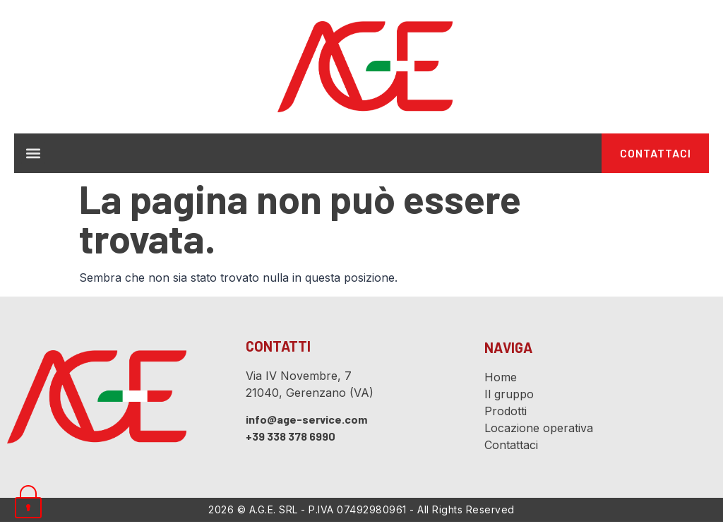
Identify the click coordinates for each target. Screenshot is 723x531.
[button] (32, 157)
